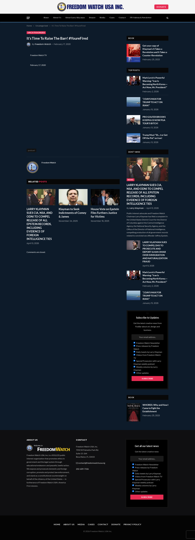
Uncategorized (36, 32)
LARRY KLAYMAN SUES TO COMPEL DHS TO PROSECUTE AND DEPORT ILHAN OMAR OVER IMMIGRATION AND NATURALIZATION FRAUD (155, 252)
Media (102, 18)
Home (46, 18)
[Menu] (28, 18)
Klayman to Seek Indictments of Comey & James (72, 212)
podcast (31, 150)
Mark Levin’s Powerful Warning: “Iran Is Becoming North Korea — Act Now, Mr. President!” (155, 82)
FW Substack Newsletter (140, 18)
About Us (57, 18)
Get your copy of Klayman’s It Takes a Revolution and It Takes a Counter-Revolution (155, 50)
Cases (112, 18)
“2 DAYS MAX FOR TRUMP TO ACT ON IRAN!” (153, 102)
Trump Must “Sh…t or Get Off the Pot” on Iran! (155, 137)
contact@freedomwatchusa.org (91, 463)
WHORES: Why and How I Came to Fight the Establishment (155, 408)
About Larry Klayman (75, 18)
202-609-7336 (82, 469)
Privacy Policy (132, 524)
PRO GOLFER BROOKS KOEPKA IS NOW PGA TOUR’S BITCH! (154, 120)
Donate (161, 7)
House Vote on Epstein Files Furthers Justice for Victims (105, 212)
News (130, 179)
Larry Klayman (136, 208)
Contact (122, 18)
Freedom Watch (43, 44)
